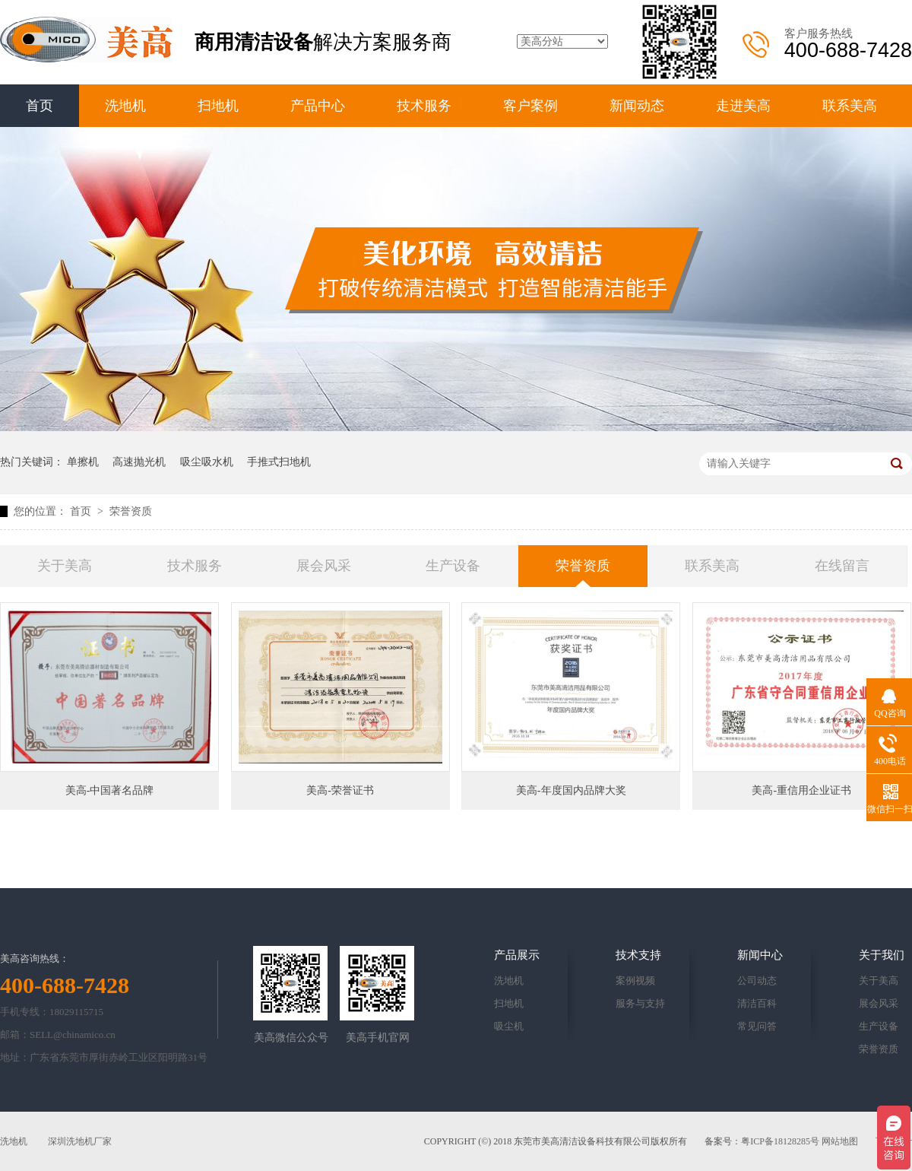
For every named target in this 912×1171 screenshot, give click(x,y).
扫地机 (218, 105)
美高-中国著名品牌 (109, 790)
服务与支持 (640, 1003)
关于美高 (64, 565)
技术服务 (424, 105)
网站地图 (840, 1141)
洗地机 (125, 105)
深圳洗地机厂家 (80, 1141)
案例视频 (635, 980)
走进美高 (743, 105)
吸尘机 (509, 1026)
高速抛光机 (139, 462)
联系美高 (849, 105)
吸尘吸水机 (206, 462)
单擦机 (83, 462)
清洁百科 (757, 1003)
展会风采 (323, 565)
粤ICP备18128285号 (780, 1141)
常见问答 (757, 1026)
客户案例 (530, 105)
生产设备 (453, 565)
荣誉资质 (130, 511)
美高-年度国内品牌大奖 (571, 790)
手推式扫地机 (279, 462)
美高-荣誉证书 (340, 790)
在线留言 (842, 565)
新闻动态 (637, 105)
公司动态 (757, 980)
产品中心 (317, 105)
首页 (39, 105)
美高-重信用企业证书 (801, 790)
